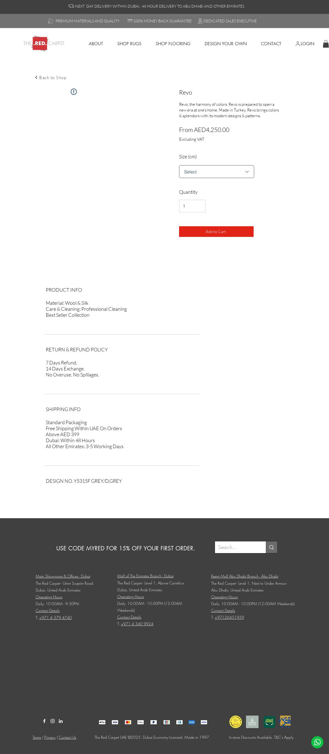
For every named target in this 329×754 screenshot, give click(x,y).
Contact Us (67, 737)
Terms (37, 737)
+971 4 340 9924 (137, 623)
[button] (326, 43)
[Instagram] (52, 721)
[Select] (216, 171)
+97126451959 (229, 617)
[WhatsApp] (317, 742)
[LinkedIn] (60, 721)
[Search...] (236, 547)
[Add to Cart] (216, 231)
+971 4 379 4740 (55, 617)
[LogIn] (307, 44)
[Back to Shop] (50, 77)
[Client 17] (102, 722)
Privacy (50, 737)
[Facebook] (44, 721)
